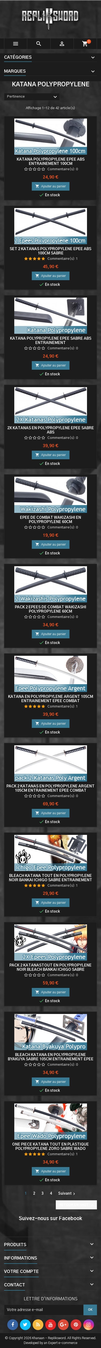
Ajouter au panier (50, 186)
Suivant (67, 1193)
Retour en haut (77, 1205)
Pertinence (32, 97)
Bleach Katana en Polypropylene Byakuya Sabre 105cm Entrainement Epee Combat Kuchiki (50, 1059)
